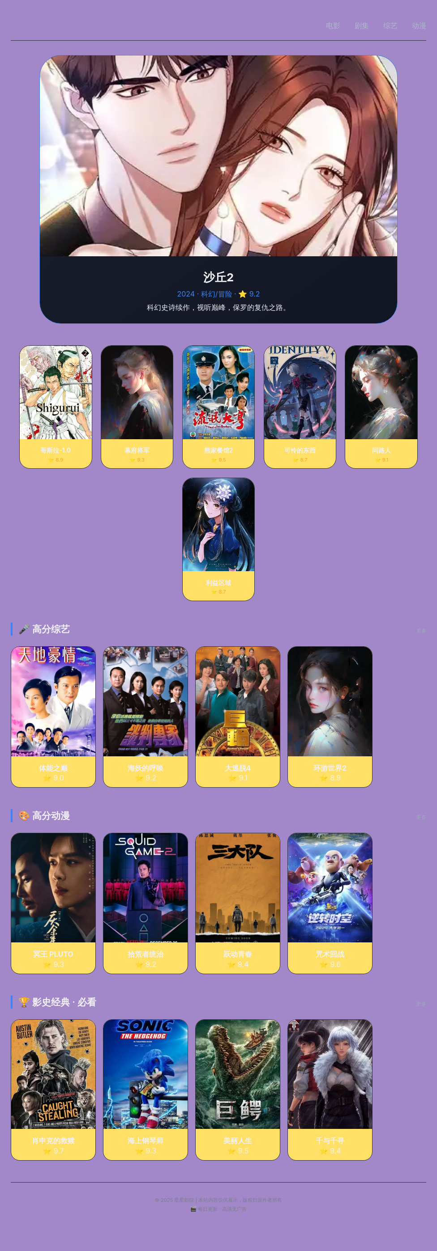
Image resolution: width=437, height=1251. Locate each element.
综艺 (390, 25)
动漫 (419, 25)
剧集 (362, 25)
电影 (333, 25)
